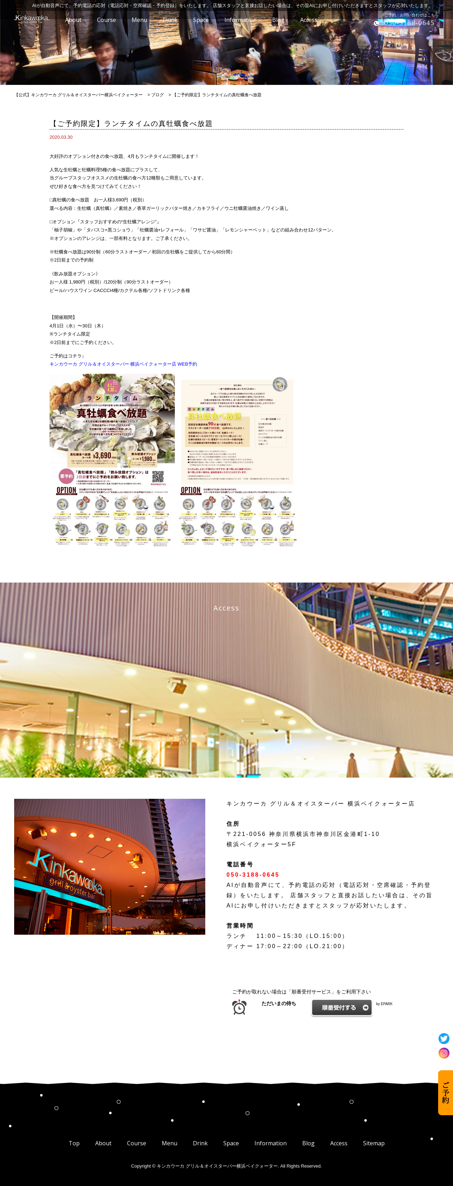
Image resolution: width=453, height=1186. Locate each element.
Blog (308, 1143)
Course (136, 1143)
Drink (200, 1143)
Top (74, 1143)
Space (231, 1143)
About (103, 1143)
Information (270, 1143)
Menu (169, 1143)
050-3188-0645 (409, 23)
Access (339, 1143)
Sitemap (374, 1143)
